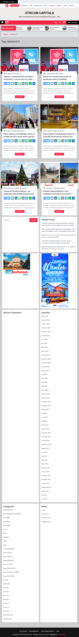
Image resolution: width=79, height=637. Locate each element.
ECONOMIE (6, 518)
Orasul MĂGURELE (8, 560)
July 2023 (44, 413)
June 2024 (45, 378)
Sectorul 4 (6, 603)
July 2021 (44, 495)
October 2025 (45, 335)
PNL (45, 5)
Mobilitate (6, 537)
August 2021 (45, 491)
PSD (65, 5)
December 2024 (46, 359)
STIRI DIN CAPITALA (39, 13)
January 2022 (45, 472)
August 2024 (45, 370)
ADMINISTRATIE (8, 510)
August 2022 (45, 448)
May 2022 (44, 456)
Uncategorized (7, 619)
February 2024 (46, 394)
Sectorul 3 (6, 599)
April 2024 (44, 386)
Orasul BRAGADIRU (9, 549)
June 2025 (45, 339)
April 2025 (44, 347)
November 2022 (46, 437)
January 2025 (45, 355)
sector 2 (71, 5)
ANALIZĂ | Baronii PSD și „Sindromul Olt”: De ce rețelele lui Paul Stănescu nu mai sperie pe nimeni (58, 248)
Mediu (5, 533)
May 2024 (44, 382)
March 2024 (45, 390)
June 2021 (45, 499)
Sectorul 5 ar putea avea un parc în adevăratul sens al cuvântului (57, 78)
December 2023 (46, 402)
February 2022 (46, 468)
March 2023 (45, 425)
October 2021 (45, 483)
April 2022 (44, 460)
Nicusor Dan (38, 5)
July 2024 (44, 374)
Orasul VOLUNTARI (8, 576)
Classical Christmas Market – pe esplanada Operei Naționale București (19, 192)
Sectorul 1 (6, 591)
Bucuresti (24, 5)
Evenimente (6, 521)
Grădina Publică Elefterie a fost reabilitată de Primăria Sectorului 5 (57, 192)
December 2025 (46, 328)
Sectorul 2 (6, 595)
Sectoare (6, 588)
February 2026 (46, 320)
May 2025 (44, 343)
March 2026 (45, 316)
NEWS (5, 541)
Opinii (4, 545)
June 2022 (45, 452)
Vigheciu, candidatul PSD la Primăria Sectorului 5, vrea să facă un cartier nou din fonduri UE (18, 78)
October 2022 (45, 440)
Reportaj (5, 580)
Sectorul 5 (6, 607)
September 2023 (46, 405)
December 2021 (46, 475)
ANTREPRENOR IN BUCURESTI (12, 514)
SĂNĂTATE (6, 584)
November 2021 (46, 479)
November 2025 (46, 332)
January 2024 (45, 398)
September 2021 (46, 487)
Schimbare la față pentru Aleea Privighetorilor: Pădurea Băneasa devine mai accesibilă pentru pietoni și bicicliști (43, 28)
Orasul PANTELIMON (9, 568)
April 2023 (44, 421)
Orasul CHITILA (7, 556)
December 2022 (46, 433)
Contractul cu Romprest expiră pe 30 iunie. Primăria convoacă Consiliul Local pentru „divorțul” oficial (56, 242)
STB (31, 5)
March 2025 (45, 351)
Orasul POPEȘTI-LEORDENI (11, 572)
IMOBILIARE (6, 525)
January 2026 (45, 324)
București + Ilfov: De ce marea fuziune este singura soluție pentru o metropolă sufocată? (59, 236)
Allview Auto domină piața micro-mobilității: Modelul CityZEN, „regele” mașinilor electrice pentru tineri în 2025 (25, 28)
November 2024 (46, 363)
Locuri (5, 529)
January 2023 (45, 429)
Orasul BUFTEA (7, 553)
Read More (19, 97)
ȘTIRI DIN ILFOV (8, 615)
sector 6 (59, 5)
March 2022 (45, 464)
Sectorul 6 (6, 611)
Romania (51, 5)
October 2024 (45, 367)
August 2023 (45, 409)
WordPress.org (46, 521)
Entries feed (45, 514)
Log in (43, 510)
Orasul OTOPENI (8, 564)
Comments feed (46, 518)
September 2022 (46, 444)
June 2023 (45, 417)
